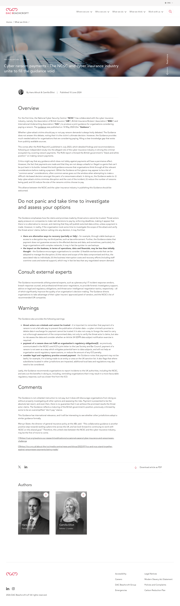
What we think (21, 22)
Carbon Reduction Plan (154, 590)
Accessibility (120, 573)
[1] (49, 146)
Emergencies (121, 590)
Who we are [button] (100, 12)
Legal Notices (150, 573)
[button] (170, 11)
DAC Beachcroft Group (125, 584)
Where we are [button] (82, 12)
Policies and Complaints (155, 584)
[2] (19, 446)
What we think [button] (136, 12)
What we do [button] (118, 12)
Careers (118, 579)
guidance (42, 127)
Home (9, 22)
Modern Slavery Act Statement (158, 579)
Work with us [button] (154, 12)
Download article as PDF (151, 467)
